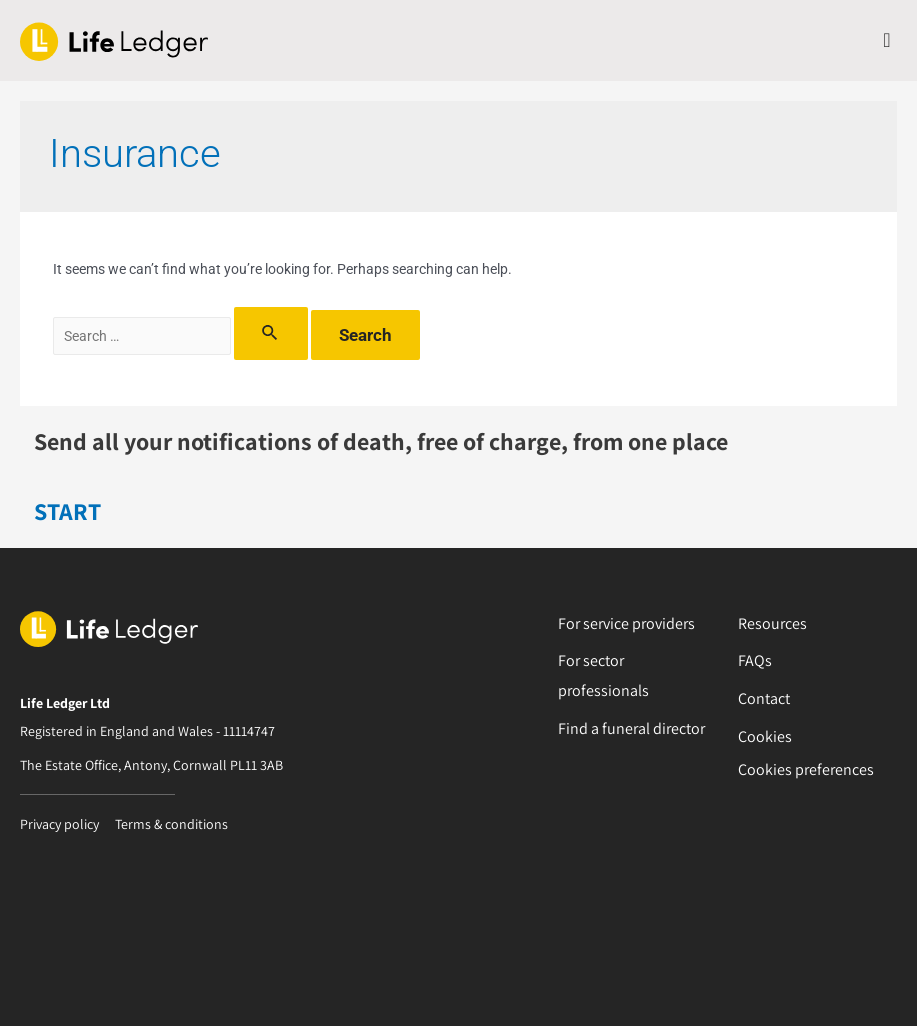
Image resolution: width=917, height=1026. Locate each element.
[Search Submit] (270, 333)
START (67, 511)
